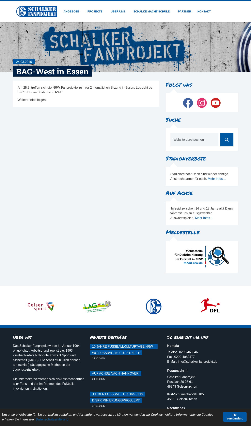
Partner (184, 11)
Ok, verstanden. (235, 417)
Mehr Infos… (217, 178)
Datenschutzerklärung (52, 419)
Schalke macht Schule (152, 11)
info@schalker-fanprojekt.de (197, 361)
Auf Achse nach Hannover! (115, 373)
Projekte (95, 11)
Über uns (119, 11)
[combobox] (194, 139)
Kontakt (204, 11)
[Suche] (226, 139)
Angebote (72, 11)
